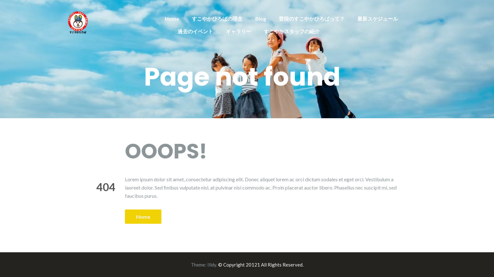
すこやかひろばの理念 (217, 19)
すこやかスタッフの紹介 (292, 31)
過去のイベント (195, 31)
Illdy (211, 264)
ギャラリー (238, 31)
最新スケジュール (377, 19)
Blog (260, 19)
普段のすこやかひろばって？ (312, 19)
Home (172, 19)
